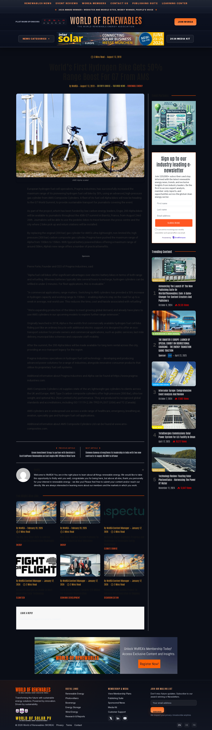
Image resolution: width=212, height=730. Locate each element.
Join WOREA (185, 22)
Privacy (60, 725)
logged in (37, 619)
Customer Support (117, 712)
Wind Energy (72, 712)
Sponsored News (116, 702)
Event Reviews (67, 3)
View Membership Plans (119, 693)
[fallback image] (106, 655)
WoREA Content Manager (118, 527)
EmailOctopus (180, 237)
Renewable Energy (135, 86)
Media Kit (112, 707)
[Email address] (173, 215)
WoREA (75, 85)
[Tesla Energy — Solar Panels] (54, 22)
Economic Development (70, 597)
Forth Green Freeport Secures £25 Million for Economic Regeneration (80, 591)
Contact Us (119, 3)
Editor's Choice (103, 86)
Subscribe (157, 711)
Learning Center (175, 3)
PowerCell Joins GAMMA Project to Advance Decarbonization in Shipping (122, 591)
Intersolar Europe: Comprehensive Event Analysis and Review (175, 392)
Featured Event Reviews (161, 384)
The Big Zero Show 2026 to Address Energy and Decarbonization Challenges (35, 538)
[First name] (173, 203)
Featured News (119, 86)
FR (194, 725)
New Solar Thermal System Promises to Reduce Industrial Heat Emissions (79, 538)
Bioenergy (71, 702)
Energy (19, 544)
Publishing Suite (145, 3)
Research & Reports (75, 716)
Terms (69, 725)
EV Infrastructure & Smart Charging (166, 334)
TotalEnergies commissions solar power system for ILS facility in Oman (177, 434)
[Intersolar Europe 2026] (110, 38)
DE (187, 725)
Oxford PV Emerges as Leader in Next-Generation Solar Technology (34, 591)
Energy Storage (73, 707)
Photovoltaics (72, 698)
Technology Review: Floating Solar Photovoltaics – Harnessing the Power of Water (177, 479)
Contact (78, 725)
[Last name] (173, 209)
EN (179, 725)
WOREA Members (94, 3)
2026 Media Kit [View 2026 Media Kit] (180, 38)
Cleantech (20, 597)
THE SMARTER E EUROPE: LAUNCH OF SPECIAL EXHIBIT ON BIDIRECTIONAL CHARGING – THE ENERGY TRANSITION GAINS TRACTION (175, 345)
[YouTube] (125, 718)
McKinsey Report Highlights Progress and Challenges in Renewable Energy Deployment (124, 540)
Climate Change (110, 548)
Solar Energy (157, 427)
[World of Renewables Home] (106, 20)
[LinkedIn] (118, 718)
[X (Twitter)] (111, 718)
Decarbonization (111, 597)
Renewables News (38, 3)
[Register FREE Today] (174, 144)
